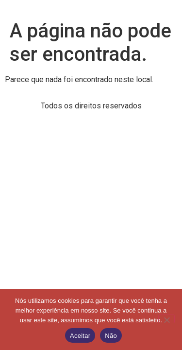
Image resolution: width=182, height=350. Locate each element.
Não (111, 335)
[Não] (166, 319)
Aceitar (80, 335)
